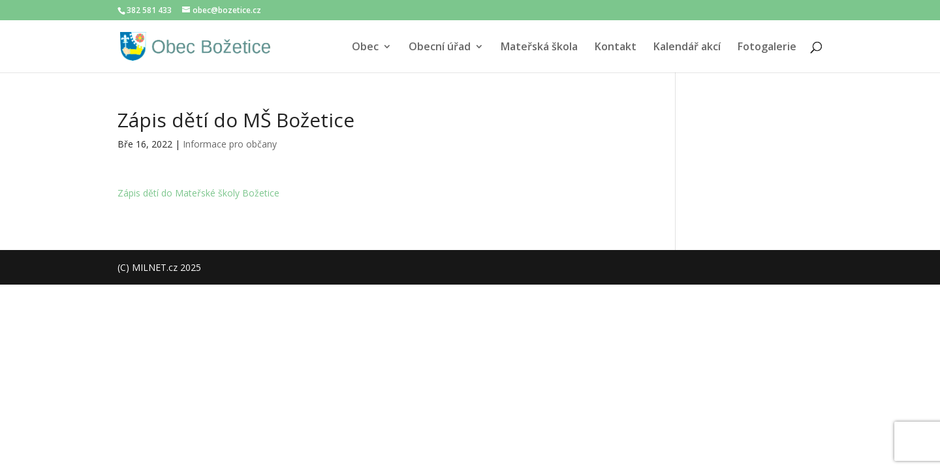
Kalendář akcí (687, 48)
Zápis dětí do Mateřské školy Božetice (198, 193)
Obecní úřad (440, 48)
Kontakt (615, 48)
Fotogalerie (767, 48)
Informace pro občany (230, 144)
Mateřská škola (539, 48)
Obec (365, 48)
